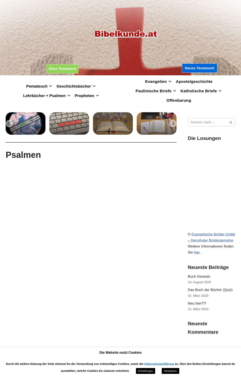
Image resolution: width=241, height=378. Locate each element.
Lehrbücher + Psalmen (47, 95)
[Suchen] (207, 122)
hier (197, 252)
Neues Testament (199, 68)
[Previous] (9, 123)
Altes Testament (62, 69)
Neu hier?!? (197, 303)
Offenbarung (178, 100)
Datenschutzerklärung (159, 363)
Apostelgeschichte (194, 81)
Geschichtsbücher (76, 86)
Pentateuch (39, 86)
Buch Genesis (199, 276)
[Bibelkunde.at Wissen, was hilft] (126, 34)
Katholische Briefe (201, 91)
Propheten (87, 95)
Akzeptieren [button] (170, 371)
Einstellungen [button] (145, 371)
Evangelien (158, 81)
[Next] (173, 123)
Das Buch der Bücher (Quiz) (210, 290)
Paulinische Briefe (156, 91)
